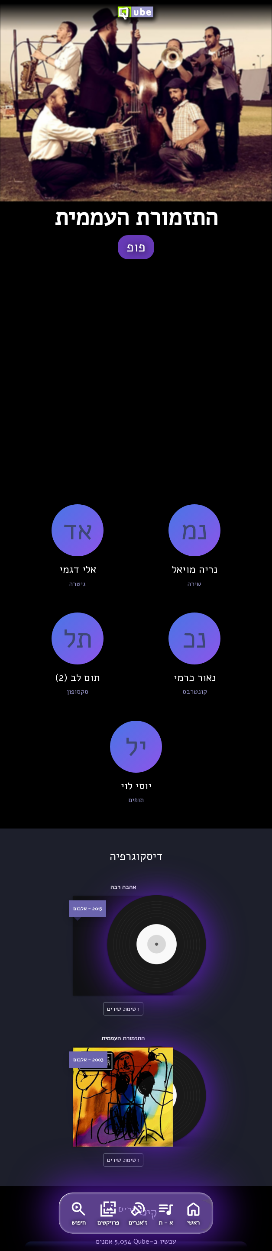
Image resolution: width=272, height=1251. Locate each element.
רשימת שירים (123, 1009)
